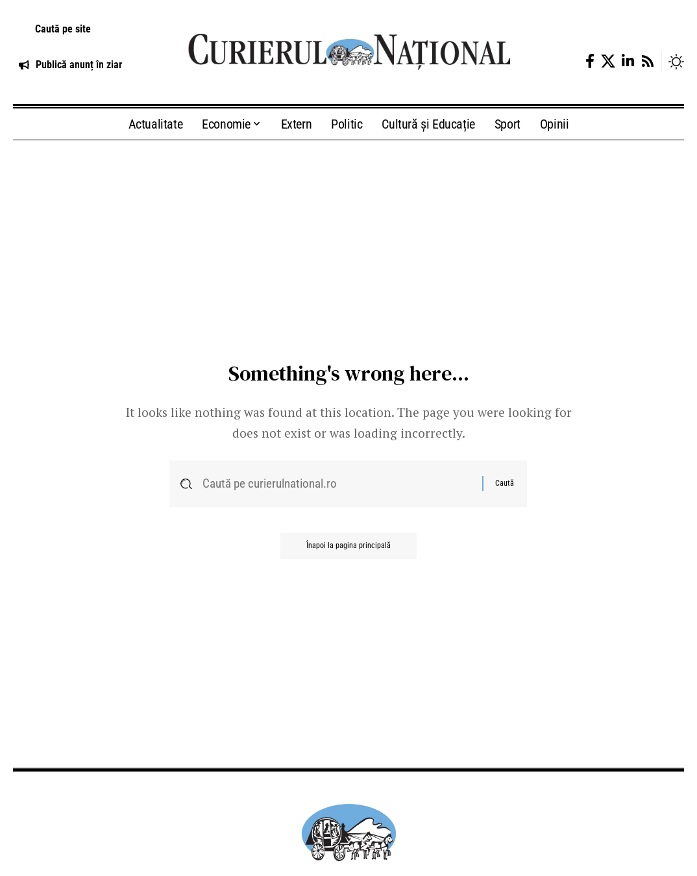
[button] (87, 29)
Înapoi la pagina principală (348, 546)
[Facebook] (590, 61)
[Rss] (647, 61)
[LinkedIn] (627, 61)
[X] (608, 61)
